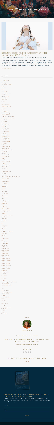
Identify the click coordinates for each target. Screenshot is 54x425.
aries (3, 103)
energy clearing (5, 139)
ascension (4, 108)
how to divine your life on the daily (11, 176)
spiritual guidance (6, 260)
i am (3, 180)
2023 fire (4, 88)
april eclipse (4, 99)
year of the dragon (6, 307)
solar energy (5, 241)
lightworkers (5, 196)
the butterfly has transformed (9, 282)
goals (3, 158)
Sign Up (27, 361)
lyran (3, 198)
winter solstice (5, 303)
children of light (6, 114)
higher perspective (6, 171)
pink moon (4, 226)
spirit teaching (5, 255)
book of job (5, 111)
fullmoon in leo (5, 156)
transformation (5, 290)
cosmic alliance (5, 119)
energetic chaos (6, 136)
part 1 (3, 223)
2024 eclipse (5, 91)
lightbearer (4, 191)
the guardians (5, 283)
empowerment (5, 134)
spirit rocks (4, 252)
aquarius (4, 101)
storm (3, 277)
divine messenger (6, 124)
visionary (4, 300)
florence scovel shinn (7, 150)
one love (4, 220)
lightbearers (5, 193)
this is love (4, 287)
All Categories (5, 83)
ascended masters (6, 106)
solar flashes (5, 243)
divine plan (4, 126)
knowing (4, 188)
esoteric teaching (6, 146)
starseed (4, 273)
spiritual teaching (6, 267)
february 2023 (5, 148)
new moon (4, 213)
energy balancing (6, 138)
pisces (3, 228)
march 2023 (4, 203)
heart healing (5, 170)
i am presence (5, 181)
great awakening (6, 161)
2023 (3, 86)
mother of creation (6, 210)
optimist (4, 221)
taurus (3, 280)
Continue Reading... (7, 68)
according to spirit (6, 93)
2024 (3, 89)
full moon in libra (6, 155)
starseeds (4, 275)
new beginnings (5, 211)
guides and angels (6, 165)
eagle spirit (4, 129)
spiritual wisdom (6, 268)
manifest (4, 201)
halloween (4, 166)
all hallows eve (5, 96)
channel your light (6, 113)
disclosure (4, 121)
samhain (4, 235)
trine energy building (7, 292)
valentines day (5, 297)
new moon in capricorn (7, 215)
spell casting (5, 246)
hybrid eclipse (5, 178)
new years (4, 216)
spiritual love (5, 262)
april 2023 (4, 98)
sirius (3, 240)
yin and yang (5, 308)
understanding (5, 293)
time (3, 288)
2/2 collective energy (7, 84)
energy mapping (6, 141)
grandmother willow (7, 160)
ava (2, 109)
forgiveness (4, 151)
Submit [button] (27, 415)
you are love (5, 313)
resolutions (4, 233)
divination (4, 123)
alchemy (4, 94)
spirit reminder (5, 250)
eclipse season (5, 131)
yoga (3, 312)
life (2, 190)
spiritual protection (6, 265)
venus (3, 298)
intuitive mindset (5, 185)
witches (3, 305)
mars (3, 205)
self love (4, 236)
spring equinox (5, 272)
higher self (4, 173)
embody (4, 133)
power (3, 230)
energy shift (4, 143)
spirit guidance (5, 248)
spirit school (5, 253)
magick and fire (5, 200)
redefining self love (7, 231)
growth (3, 163)
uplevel (3, 295)
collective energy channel (8, 116)
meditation (4, 206)
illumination (4, 183)
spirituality (4, 270)
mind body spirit (6, 208)
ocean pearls (5, 218)
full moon (4, 153)
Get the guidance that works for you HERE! (27, 344)
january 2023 (5, 186)
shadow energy (5, 238)
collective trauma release (8, 118)
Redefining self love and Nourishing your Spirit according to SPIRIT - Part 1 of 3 (24, 54)
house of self (5, 175)
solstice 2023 (5, 245)
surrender (4, 278)
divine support (5, 128)
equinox (3, 144)
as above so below (6, 104)
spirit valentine (5, 257)
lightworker (4, 195)
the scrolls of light (6, 285)
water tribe (4, 302)
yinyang (3, 310)
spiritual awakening (6, 258)
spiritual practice (6, 263)
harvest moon (5, 168)
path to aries (5, 225)
